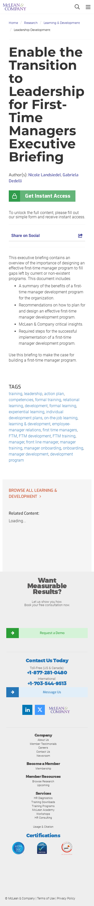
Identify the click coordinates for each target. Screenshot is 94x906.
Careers (43, 747)
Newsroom (43, 755)
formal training (48, 399)
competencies (21, 399)
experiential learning (26, 411)
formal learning (62, 405)
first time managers (60, 430)
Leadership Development (32, 30)
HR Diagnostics (43, 798)
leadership (33, 393)
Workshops (43, 814)
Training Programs (43, 806)
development (36, 405)
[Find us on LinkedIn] (27, 710)
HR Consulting (43, 817)
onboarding (73, 448)
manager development (28, 454)
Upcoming (43, 785)
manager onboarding (42, 448)
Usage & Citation (43, 826)
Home (13, 23)
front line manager (42, 442)
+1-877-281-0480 (47, 672)
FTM (13, 436)
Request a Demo (52, 633)
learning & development (29, 424)
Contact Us (43, 751)
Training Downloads (43, 802)
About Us (43, 740)
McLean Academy (43, 810)
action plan (54, 393)
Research (31, 23)
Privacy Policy (66, 898)
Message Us (52, 692)
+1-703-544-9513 (47, 683)
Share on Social (47, 235)
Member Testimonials (43, 744)
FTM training (64, 436)
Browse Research (43, 781)
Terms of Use (46, 898)
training (15, 393)
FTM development (35, 436)
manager (16, 442)
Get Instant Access (47, 196)
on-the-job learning (60, 417)
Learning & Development (62, 23)
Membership (43, 768)
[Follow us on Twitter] (40, 710)
